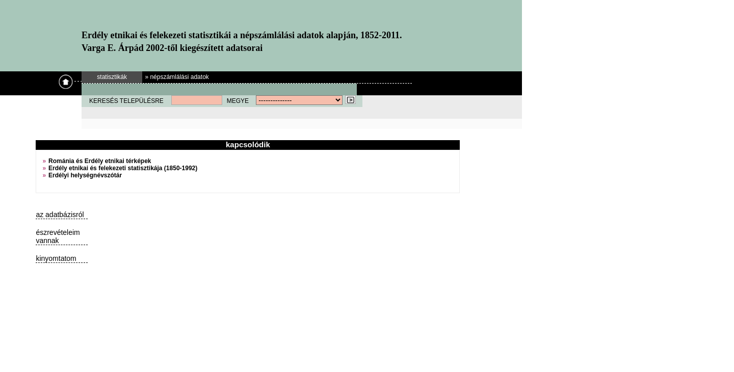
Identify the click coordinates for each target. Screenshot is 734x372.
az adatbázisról (60, 214)
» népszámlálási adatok (176, 77)
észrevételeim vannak (58, 236)
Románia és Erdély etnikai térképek (99, 161)
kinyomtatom (56, 258)
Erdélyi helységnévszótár (85, 175)
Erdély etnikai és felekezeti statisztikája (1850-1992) (122, 168)
